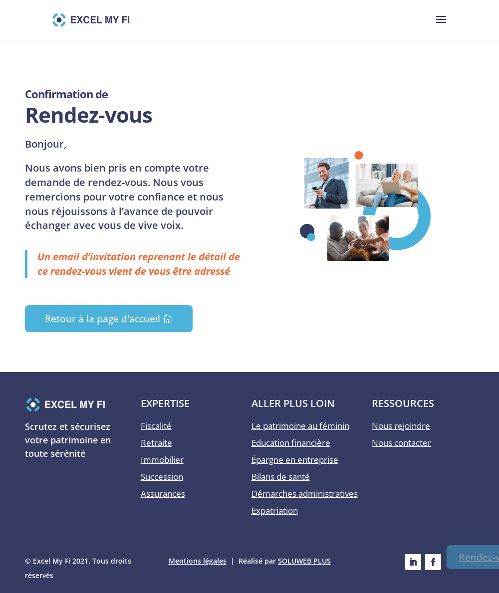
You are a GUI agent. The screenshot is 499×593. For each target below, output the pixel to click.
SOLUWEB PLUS (304, 561)
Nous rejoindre (401, 425)
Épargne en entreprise (294, 459)
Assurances (163, 493)
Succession (162, 476)
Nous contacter (401, 442)
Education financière (290, 442)
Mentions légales (198, 561)
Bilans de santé (280, 476)
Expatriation (274, 510)
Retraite (156, 442)
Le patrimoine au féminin (300, 425)
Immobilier (162, 459)
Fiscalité (156, 425)
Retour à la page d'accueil (102, 318)
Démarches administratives (304, 493)
